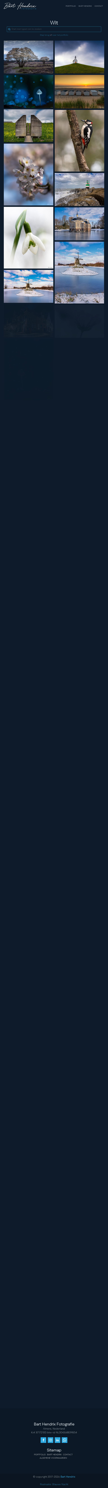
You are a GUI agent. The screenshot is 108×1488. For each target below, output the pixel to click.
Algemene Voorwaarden (53, 1458)
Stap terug (44, 35)
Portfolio (71, 6)
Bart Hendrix (85, 6)
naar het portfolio (60, 35)
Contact (99, 6)
